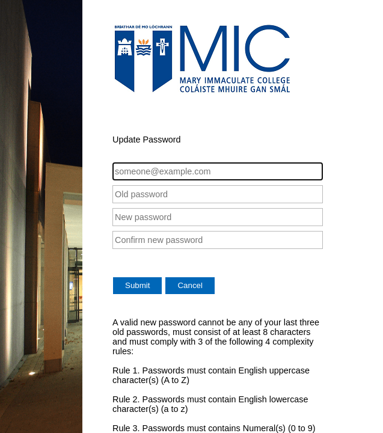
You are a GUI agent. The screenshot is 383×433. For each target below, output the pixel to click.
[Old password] (217, 194)
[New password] (217, 217)
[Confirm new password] (217, 240)
